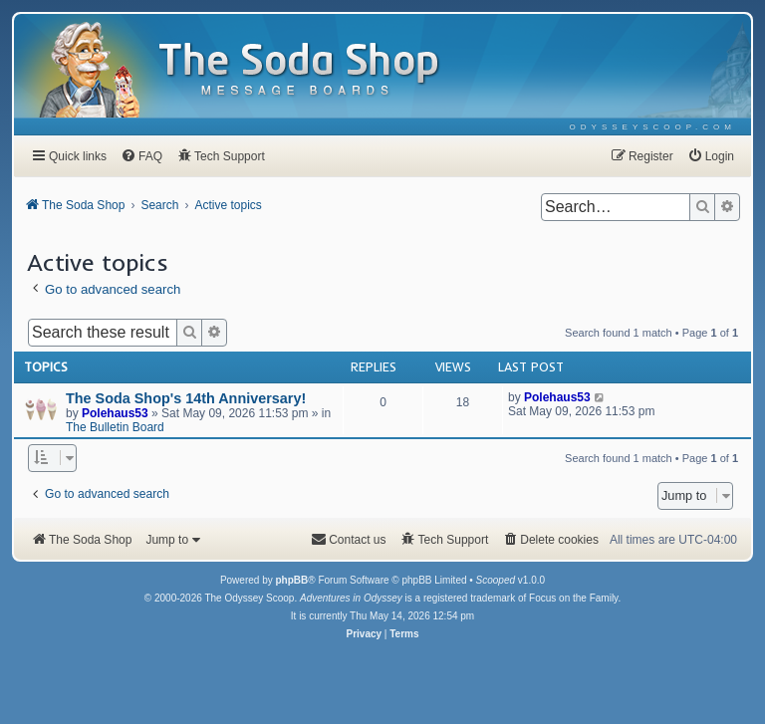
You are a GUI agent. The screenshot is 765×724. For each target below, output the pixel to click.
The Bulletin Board (115, 427)
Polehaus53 (115, 413)
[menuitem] (653, 127)
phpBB (291, 580)
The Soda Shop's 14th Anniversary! (186, 398)
